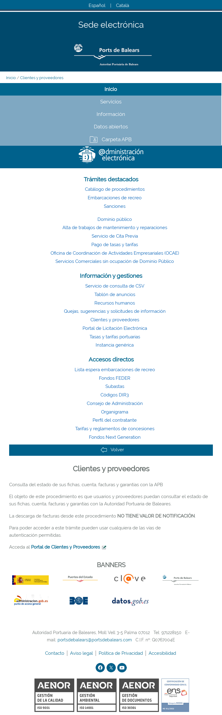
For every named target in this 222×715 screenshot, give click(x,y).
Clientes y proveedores (41, 77)
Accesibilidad (163, 653)
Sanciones (114, 206)
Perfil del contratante (115, 420)
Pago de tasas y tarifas (114, 244)
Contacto (55, 653)
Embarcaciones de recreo (115, 198)
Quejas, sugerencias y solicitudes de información (115, 311)
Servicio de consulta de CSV (114, 286)
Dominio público (114, 219)
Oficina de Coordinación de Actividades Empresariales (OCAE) (115, 253)
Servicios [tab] (111, 102)
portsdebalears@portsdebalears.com (95, 639)
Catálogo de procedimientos (115, 189)
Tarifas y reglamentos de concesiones (114, 428)
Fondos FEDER (114, 378)
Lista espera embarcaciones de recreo (115, 369)
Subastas (114, 386)
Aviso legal (82, 653)
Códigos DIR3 (114, 395)
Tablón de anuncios (114, 294)
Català (122, 5)
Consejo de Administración (115, 403)
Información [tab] (111, 114)
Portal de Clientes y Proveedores (65, 547)
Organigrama (114, 412)
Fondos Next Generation (115, 437)
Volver (112, 450)
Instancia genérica (115, 345)
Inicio (11, 77)
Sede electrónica (111, 25)
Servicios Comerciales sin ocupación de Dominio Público (114, 261)
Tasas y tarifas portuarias (115, 337)
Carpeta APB (117, 139)
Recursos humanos (114, 303)
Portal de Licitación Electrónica (115, 328)
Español (97, 5)
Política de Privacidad (121, 653)
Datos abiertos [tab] (111, 127)
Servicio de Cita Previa (115, 236)
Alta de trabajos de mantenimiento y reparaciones (114, 227)
